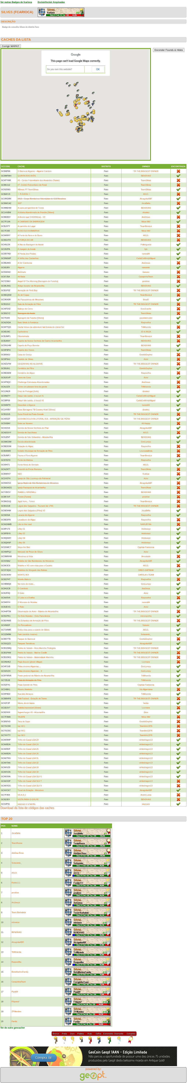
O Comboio (23, 588)
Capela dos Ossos (26, 350)
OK (98, 69)
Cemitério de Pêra (26, 368)
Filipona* (15, 1001)
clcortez (145, 212)
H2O (20, 474)
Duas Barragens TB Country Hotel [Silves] (36, 410)
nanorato (146, 267)
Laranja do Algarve (26, 515)
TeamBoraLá (146, 226)
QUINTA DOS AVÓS (27, 176)
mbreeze (15, 922)
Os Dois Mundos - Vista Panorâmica (34, 616)
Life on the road (25, 524)
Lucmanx (146, 662)
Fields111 (16, 883)
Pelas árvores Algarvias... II (30, 671)
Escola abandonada (26, 442)
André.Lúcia (145, 795)
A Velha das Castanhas (28, 258)
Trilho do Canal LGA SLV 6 (30, 776)
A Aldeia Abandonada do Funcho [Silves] (36, 212)
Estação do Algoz (25, 446)
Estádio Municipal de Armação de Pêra (35, 451)
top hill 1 (21, 726)
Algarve (21, 267)
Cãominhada (23, 336)
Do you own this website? (59, 69)
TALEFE (21, 717)
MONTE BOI (23, 575)
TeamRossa (17, 843)
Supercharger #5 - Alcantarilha (31, 712)
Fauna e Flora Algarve (27, 455)
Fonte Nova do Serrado (28, 465)
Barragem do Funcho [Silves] (31, 318)
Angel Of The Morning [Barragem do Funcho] (38, 281)
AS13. (146, 194)
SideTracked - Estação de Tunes (32, 698)
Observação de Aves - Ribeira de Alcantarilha (38, 611)
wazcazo (146, 804)
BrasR (146, 299)
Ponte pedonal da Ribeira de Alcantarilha (36, 675)
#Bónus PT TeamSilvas (28, 189)
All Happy (146, 423)
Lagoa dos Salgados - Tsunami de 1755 (35, 506)
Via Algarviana (146, 689)
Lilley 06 (21, 543)
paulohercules (146, 318)
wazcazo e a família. (27, 804)
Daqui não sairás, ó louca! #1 (31, 396)
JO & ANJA (146, 332)
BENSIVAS (146, 176)
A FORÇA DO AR (25, 240)
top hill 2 (21, 731)
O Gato (21, 593)
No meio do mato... (26, 584)
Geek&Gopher (146, 354)
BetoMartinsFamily (20, 972)
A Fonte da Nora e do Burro (30, 235)
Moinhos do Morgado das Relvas (32, 570)
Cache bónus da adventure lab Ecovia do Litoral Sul (41, 327)
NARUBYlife (145, 524)
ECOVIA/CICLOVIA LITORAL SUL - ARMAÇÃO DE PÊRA (44, 419)
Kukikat (146, 474)
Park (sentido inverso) (27, 634)
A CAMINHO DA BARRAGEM (31, 221)
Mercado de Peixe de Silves (30, 552)
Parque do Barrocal (26, 639)
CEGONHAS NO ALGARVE (30, 364)
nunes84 (146, 254)
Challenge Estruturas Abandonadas (33, 382)
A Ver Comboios (25, 263)
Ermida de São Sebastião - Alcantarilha (35, 437)
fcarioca (23, 12)
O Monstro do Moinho (27, 602)
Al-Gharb (22, 272)
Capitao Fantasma (146, 547)
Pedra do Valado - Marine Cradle (32, 653)
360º (20, 203)
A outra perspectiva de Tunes (31, 208)
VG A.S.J (22, 795)
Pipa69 (15, 992)
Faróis (14, 1021)
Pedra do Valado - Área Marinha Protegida (37, 648)
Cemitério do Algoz (26, 373)
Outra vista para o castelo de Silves (33, 630)
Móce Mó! (146, 221)
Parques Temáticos (26, 643)
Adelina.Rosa (18, 853)
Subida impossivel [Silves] (29, 708)
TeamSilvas (146, 180)
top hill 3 (21, 735)
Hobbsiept (146, 529)
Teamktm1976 (146, 726)
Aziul (146, 359)
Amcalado (145, 556)
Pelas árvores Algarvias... (29, 666)
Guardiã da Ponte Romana (30, 469)
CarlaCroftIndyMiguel (145, 258)
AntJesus (146, 217)
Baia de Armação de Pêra (29, 304)
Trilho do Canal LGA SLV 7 (30, 781)
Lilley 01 (21, 529)
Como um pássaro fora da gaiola (32, 387)
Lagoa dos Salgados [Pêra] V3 (31, 510)
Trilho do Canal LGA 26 (28, 753)
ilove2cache (146, 309)
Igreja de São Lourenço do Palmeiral (34, 478)
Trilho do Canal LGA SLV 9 (30, 786)
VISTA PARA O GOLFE (28, 799)
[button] (91, 108)
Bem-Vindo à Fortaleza (28, 322)
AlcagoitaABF (146, 199)
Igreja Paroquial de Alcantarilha (32, 487)
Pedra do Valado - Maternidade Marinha (35, 657)
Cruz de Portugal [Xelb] (28, 391)
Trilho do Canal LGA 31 (28, 758)
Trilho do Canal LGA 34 (28, 772)
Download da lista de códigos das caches (27, 807)
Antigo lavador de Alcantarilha (31, 286)
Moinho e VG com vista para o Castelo (35, 565)
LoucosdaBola (146, 451)
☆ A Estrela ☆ (24, 194)
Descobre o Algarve (26, 405)
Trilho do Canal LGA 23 (28, 740)
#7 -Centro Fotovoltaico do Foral (32, 185)
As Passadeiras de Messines (31, 299)
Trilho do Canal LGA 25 (28, 749)
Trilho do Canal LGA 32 (28, 763)
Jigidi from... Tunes (26, 501)
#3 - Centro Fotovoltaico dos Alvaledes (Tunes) (39, 180)
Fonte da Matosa (25, 460)
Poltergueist (146, 244)
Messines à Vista (25, 556)
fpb (145, 249)
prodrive (146, 281)
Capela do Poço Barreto (28, 345)
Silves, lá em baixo (26, 703)
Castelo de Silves (25, 359)
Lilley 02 (21, 533)
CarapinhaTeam (146, 277)
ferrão (146, 703)
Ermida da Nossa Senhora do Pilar (33, 428)
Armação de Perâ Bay (27, 290)
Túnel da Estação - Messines (31, 790)
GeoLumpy (146, 442)
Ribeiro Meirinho (25, 689)
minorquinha (145, 616)
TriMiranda (146, 327)
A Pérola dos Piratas (27, 254)
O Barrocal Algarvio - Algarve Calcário (35, 171)
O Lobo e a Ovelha (26, 598)
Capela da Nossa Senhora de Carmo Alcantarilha (40, 341)
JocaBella (146, 203)
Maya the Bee (24, 547)
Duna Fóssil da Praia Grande (31, 414)
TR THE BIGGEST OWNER (146, 171)
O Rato (21, 607)
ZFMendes (16, 1011)
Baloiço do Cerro (25, 309)
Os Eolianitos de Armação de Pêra (33, 620)
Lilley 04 (21, 538)
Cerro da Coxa (24, 377)
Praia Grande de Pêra (27, 685)
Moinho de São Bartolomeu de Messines (36, 561)
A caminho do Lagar (27, 226)
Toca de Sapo (24, 721)
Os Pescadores (24, 625)
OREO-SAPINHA (146, 570)
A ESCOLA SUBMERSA (28, 231)
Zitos (146, 712)
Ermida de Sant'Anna (27, 432)
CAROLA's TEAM (146, 575)
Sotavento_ (146, 634)
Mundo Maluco (24, 579)
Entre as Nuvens (25, 423)
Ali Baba (21, 277)
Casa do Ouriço (25, 354)
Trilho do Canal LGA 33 (28, 767)
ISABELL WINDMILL (27, 492)
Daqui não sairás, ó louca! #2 (31, 400)
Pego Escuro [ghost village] (30, 662)
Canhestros (23, 332)
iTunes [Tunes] (24, 497)
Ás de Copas (23, 295)
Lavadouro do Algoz (26, 520)
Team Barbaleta (19, 912)
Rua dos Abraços (25, 694)
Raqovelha (146, 322)
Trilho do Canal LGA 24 (28, 744)
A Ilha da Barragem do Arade (31, 244)
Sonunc (145, 272)
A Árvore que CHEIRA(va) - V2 (31, 217)
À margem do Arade (27, 249)
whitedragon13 (146, 740)
